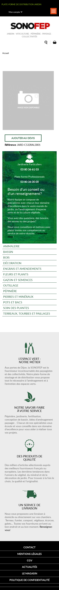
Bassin (8, 252)
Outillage (10, 285)
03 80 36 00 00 (29, 182)
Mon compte (14, 12)
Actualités (29, 567)
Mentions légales (29, 554)
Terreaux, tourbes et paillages (26, 313)
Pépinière (10, 291)
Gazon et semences (18, 280)
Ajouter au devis (23, 138)
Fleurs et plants (15, 274)
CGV (29, 560)
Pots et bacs (12, 302)
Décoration (12, 263)
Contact (29, 547)
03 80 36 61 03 (29, 169)
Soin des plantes (16, 308)
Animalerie (11, 246)
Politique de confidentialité (29, 580)
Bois (6, 257)
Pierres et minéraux (18, 297)
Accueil (5, 53)
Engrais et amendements (22, 269)
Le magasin (29, 573)
